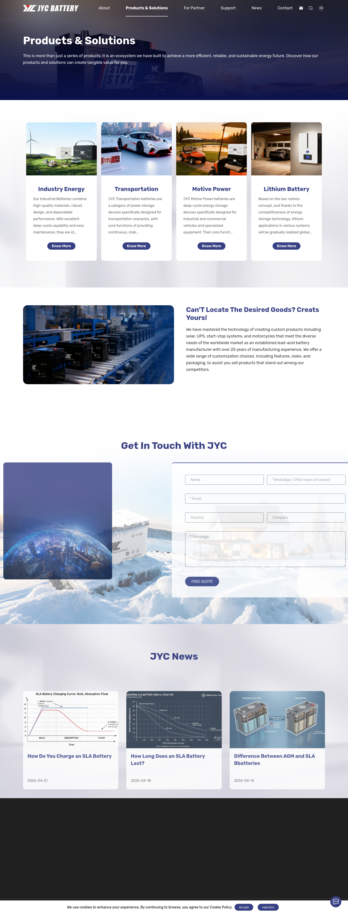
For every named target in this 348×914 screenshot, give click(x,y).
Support (228, 8)
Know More (61, 247)
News (257, 8)
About (104, 8)
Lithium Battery (286, 189)
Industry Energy (61, 189)
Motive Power (211, 189)
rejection (268, 907)
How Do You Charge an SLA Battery (70, 835)
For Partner (194, 8)
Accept (244, 907)
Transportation (136, 189)
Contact (285, 8)
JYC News (173, 660)
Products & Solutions (147, 8)
